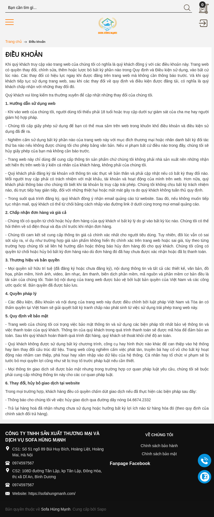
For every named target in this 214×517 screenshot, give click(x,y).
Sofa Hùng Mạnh (55, 509)
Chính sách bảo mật (159, 454)
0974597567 (23, 463)
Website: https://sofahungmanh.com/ (44, 493)
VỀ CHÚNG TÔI (159, 435)
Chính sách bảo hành (159, 445)
